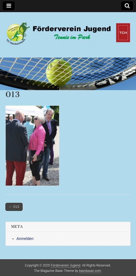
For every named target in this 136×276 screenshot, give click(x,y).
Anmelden (24, 238)
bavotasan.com (90, 271)
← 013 (14, 207)
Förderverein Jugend (65, 265)
